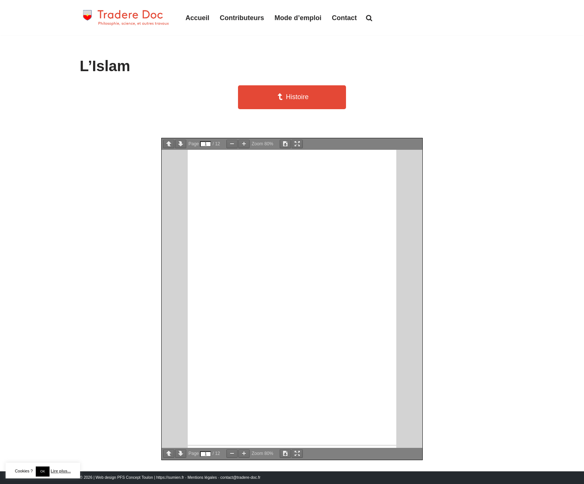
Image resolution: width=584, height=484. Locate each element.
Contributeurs (242, 18)
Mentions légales (202, 477)
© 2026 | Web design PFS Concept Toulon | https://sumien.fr (132, 477)
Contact (344, 18)
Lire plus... (61, 471)
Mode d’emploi (297, 18)
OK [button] (42, 471)
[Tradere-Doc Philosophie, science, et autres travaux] (126, 18)
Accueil (197, 18)
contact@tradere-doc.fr (240, 477)
